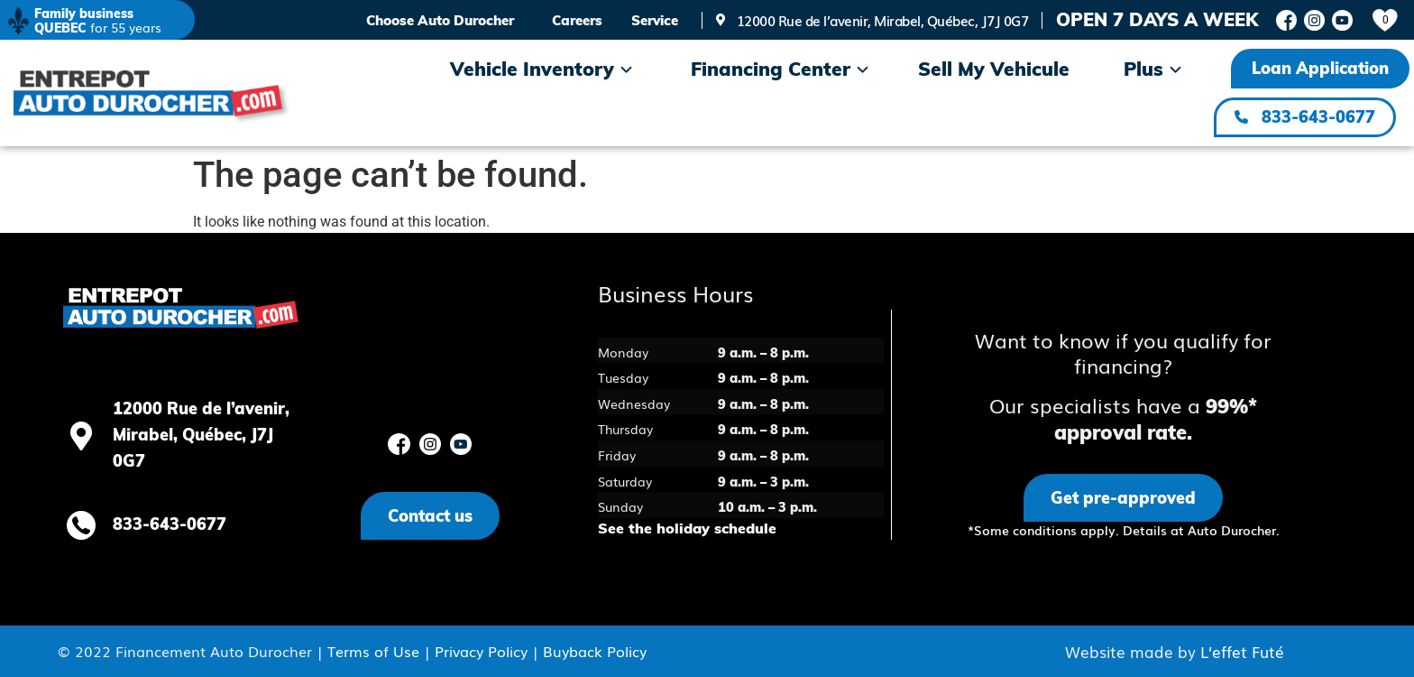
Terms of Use (373, 651)
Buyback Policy (595, 651)
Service (654, 20)
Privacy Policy (481, 651)
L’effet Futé (1242, 651)
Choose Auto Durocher (440, 20)
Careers (577, 20)
